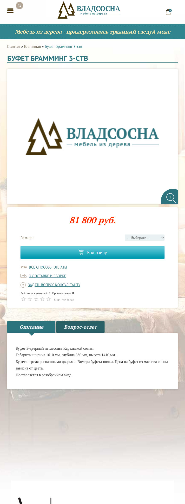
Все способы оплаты (48, 267)
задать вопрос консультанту (54, 285)
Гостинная (32, 46)
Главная (13, 46)
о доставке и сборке (47, 276)
